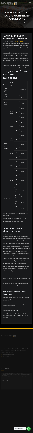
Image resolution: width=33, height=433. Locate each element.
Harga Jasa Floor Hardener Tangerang (18, 22)
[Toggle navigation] (30, 2)
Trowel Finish (19, 41)
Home (7, 22)
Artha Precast (8, 41)
